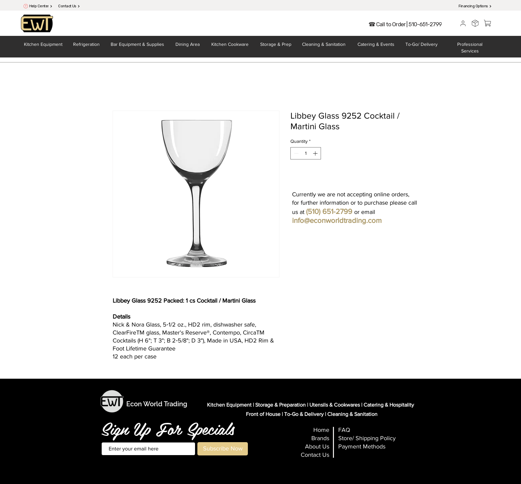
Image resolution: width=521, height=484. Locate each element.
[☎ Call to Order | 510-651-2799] (405, 24)
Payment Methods (361, 446)
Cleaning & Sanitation (352, 414)
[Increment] (316, 153)
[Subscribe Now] (222, 448)
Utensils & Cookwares (334, 405)
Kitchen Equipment (229, 405)
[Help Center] (41, 6)
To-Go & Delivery (304, 414)
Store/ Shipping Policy (367, 438)
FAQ (344, 430)
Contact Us (315, 454)
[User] (463, 23)
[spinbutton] (306, 153)
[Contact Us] (69, 6)
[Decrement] (295, 153)
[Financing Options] (475, 6)
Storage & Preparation (280, 405)
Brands (320, 438)
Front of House (263, 414)
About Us (317, 446)
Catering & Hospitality (389, 405)
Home (321, 430)
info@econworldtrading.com (337, 220)
